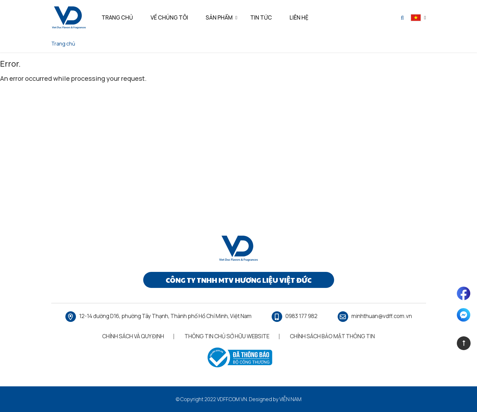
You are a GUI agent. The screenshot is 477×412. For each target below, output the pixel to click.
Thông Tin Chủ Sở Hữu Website (227, 336)
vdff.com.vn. (232, 399)
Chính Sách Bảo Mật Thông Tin (332, 336)
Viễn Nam (290, 399)
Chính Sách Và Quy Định (133, 336)
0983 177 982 (301, 316)
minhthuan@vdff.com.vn (381, 316)
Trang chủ (63, 43)
